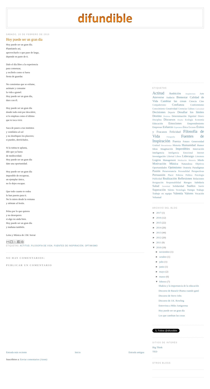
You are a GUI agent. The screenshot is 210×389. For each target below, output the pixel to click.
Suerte (201, 186)
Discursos (169, 119)
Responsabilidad (173, 182)
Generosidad (198, 141)
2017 (159, 212)
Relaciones (198, 178)
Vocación (199, 193)
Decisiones (158, 112)
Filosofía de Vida (41, 246)
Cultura (191, 109)
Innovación (198, 148)
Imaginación (167, 148)
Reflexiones (185, 178)
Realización (170, 178)
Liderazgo (188, 156)
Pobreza (179, 175)
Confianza (178, 104)
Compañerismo (159, 105)
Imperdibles (183, 148)
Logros (156, 160)
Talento (171, 190)
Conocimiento (158, 109)
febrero (163, 281)
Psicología (199, 175)
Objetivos (199, 164)
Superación (159, 189)
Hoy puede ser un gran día (172, 310)
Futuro (186, 141)
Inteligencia (158, 152)
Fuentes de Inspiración (69, 246)
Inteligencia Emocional (180, 153)
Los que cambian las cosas (172, 315)
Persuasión (158, 174)
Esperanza (178, 127)
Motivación (159, 163)
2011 (159, 242)
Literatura (199, 156)
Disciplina (156, 120)
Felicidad (175, 131)
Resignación (157, 182)
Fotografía (171, 137)
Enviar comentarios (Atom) (33, 359)
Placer (170, 175)
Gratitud (156, 145)
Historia (177, 145)
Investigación (159, 156)
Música (173, 163)
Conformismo (197, 104)
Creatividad (171, 108)
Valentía (178, 193)
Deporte (171, 112)
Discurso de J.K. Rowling (171, 300)
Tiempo (191, 189)
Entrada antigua (136, 352)
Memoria (192, 160)
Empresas (157, 127)
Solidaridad (178, 186)
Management (169, 160)
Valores (189, 193)
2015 (159, 222)
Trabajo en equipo (162, 193)
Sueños (191, 185)
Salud (155, 185)
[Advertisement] (180, 54)
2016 (159, 217)
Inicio (77, 352)
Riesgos (188, 182)
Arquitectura (190, 94)
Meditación (182, 160)
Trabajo (200, 189)
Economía (199, 120)
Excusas (192, 127)
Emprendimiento (195, 123)
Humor (200, 145)
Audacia (170, 97)
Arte (202, 93)
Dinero (201, 116)
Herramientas (166, 145)
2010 (159, 247)
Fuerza (177, 141)
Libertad (170, 156)
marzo (162, 276)
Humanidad (189, 145)
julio (161, 261)
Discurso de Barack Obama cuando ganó (179, 290)
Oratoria (187, 167)
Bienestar (182, 97)
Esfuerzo (168, 127)
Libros (178, 156)
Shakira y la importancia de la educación (179, 285)
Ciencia (193, 101)
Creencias (182, 109)
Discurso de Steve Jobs (170, 295)
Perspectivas (198, 171)
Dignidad (192, 116)
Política (188, 175)
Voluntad (156, 197)
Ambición (175, 93)
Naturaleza (186, 163)
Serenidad (166, 186)
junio (162, 266)
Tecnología (181, 190)
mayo (162, 271)
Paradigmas (198, 167)
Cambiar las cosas (173, 101)
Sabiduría (199, 182)
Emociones (175, 123)
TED (154, 351)
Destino (157, 115)
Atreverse (158, 97)
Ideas (155, 148)
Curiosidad (199, 109)
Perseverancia (169, 171)
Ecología (189, 120)
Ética (185, 127)
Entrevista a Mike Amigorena (173, 305)
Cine (201, 101)
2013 (159, 232)
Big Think (157, 347)
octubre (163, 256)
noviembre (164, 251)
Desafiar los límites (190, 112)
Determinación (179, 116)
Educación (157, 123)
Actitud (25, 246)
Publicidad (157, 179)
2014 (159, 227)
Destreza (166, 116)
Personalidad (184, 171)
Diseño (180, 120)
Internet (200, 153)
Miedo (200, 160)
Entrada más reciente (16, 352)
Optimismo (91, 246)
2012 (159, 237)
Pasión (156, 171)
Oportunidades (159, 167)
